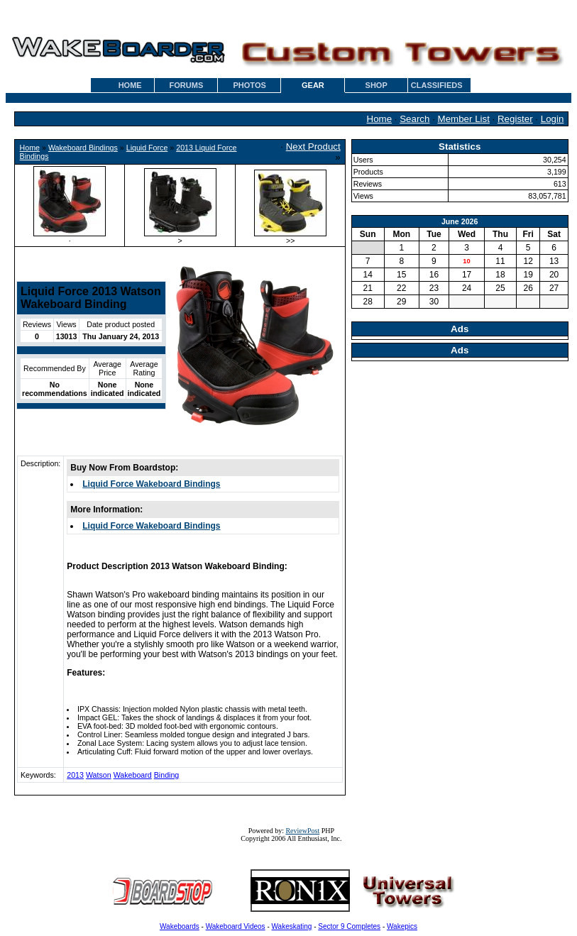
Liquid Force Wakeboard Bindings (151, 484)
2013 (75, 775)
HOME (130, 85)
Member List (464, 119)
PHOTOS (249, 85)
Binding (167, 775)
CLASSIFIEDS (437, 85)
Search (414, 119)
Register (515, 119)
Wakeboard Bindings (83, 147)
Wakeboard (133, 775)
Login (552, 119)
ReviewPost (302, 831)
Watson (98, 775)
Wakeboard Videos (235, 926)
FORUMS (187, 85)
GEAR (313, 85)
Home (379, 119)
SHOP (377, 85)
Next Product (313, 146)
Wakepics (402, 926)
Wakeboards (179, 926)
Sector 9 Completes (349, 926)
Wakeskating (292, 926)
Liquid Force (147, 147)
